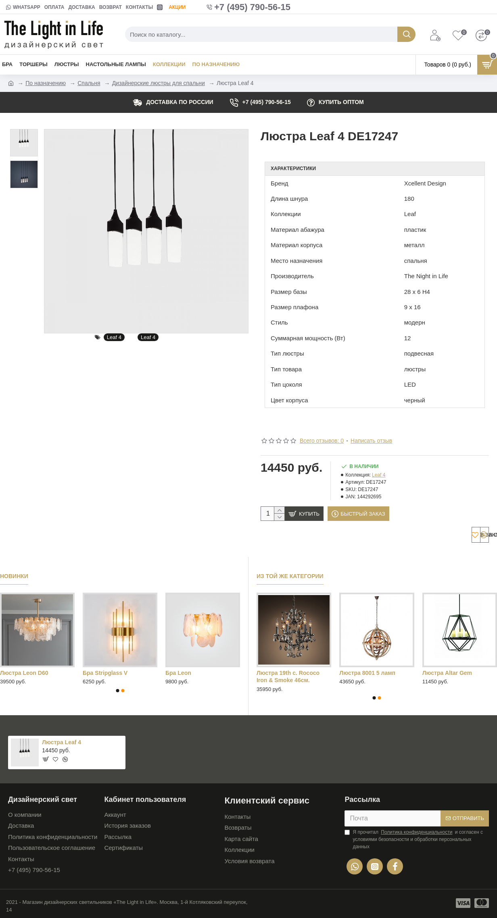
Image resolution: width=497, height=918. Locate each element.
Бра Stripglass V (105, 671)
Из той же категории (290, 574)
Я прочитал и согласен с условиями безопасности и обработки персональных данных (414, 836)
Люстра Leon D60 (24, 671)
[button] (117, 688)
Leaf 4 (114, 337)
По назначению (45, 83)
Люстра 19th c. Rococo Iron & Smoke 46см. (288, 674)
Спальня (88, 83)
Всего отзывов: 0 (322, 430)
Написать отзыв (371, 430)
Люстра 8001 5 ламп (367, 671)
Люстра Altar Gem (447, 671)
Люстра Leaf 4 (61, 740)
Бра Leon (178, 671)
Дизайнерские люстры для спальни (158, 83)
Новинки (14, 574)
